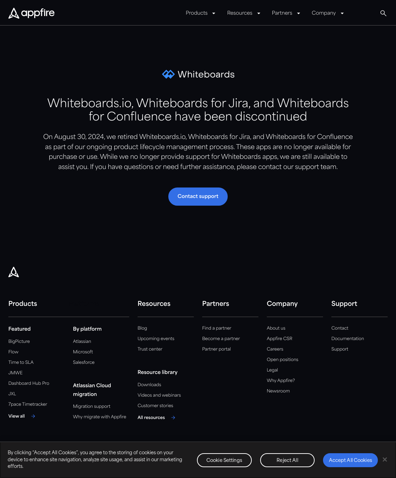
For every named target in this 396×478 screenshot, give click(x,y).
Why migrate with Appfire (99, 417)
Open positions (282, 360)
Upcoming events (156, 339)
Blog (142, 328)
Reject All (287, 460)
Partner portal (216, 349)
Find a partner (217, 328)
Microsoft (83, 352)
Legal (272, 370)
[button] (197, 196)
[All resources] (157, 417)
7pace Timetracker (27, 404)
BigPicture (19, 341)
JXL (12, 394)
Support (339, 349)
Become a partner (221, 339)
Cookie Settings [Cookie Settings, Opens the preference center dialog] (224, 460)
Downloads (149, 385)
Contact (339, 328)
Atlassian (82, 341)
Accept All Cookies (350, 460)
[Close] (385, 459)
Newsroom (278, 391)
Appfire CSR (279, 339)
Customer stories (155, 406)
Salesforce (84, 362)
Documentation (347, 339)
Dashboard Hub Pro (28, 383)
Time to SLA (21, 362)
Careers (275, 349)
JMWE (15, 373)
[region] (198, 460)
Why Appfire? (281, 380)
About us (276, 328)
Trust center (150, 349)
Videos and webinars (159, 395)
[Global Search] (383, 13)
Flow (13, 352)
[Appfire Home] (31, 13)
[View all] (22, 416)
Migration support (91, 406)
